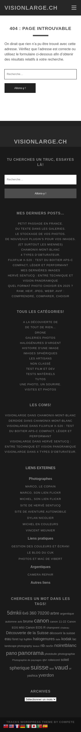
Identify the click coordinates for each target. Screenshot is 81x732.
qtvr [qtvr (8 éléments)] (45, 660)
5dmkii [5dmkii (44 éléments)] (14, 613)
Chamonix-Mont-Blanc (40, 249)
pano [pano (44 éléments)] (11, 653)
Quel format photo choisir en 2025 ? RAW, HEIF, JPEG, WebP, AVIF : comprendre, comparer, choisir (40, 291)
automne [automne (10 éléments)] (11, 621)
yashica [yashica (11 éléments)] (32, 675)
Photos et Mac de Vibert (40, 558)
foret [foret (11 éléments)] (15, 639)
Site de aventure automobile (40, 511)
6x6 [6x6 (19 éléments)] (25, 613)
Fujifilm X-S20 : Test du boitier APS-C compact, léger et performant (41, 431)
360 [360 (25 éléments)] (32, 613)
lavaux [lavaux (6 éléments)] (36, 646)
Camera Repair (40, 574)
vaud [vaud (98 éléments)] (61, 667)
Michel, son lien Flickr (40, 499)
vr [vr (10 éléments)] (70, 668)
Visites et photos (40, 389)
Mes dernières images (40, 270)
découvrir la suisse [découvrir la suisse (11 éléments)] (62, 633)
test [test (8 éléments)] (51, 668)
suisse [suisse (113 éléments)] (40, 667)
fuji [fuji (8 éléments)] (21, 639)
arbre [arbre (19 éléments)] (54, 613)
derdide (16, 420)
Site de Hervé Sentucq (40, 505)
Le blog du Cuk (40, 552)
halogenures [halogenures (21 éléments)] (44, 639)
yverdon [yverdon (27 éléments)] (46, 675)
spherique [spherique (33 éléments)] (20, 667)
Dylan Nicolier (40, 518)
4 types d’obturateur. (40, 254)
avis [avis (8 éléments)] (19, 621)
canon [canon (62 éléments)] (41, 621)
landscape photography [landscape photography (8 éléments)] (18, 646)
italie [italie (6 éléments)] (58, 639)
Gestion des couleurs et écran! (40, 546)
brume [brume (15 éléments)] (28, 621)
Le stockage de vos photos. (40, 234)
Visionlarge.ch (31, 8)
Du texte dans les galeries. (40, 228)
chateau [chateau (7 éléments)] (64, 627)
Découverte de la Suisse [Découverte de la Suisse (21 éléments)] (27, 633)
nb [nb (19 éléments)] (42, 645)
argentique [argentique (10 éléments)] (67, 613)
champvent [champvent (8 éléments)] (52, 627)
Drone (40, 332)
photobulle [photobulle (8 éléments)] (51, 654)
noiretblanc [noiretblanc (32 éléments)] (65, 645)
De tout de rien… (40, 327)
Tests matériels (40, 374)
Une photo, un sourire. (40, 384)
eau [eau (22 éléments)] (8, 639)
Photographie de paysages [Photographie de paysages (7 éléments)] (26, 660)
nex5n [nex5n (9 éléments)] (49, 646)
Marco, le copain (40, 486)
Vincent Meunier (40, 530)
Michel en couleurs (40, 524)
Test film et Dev (40, 368)
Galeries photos (40, 337)
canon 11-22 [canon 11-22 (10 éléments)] (58, 621)
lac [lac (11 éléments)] (74, 639)
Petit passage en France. (40, 223)
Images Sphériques (40, 353)
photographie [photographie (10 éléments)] (66, 654)
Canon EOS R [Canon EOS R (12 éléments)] (35, 627)
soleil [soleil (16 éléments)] (65, 660)
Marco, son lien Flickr (40, 492)
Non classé (40, 363)
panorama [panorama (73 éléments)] (31, 653)
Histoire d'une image (40, 348)
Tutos (40, 379)
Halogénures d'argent (40, 343)
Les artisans (40, 358)
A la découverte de (40, 322)
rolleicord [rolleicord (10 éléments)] (54, 660)
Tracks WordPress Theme (29, 722)
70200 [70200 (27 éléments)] (43, 613)
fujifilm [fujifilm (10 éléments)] (28, 639)
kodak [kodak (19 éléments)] (66, 639)
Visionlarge (16, 415)
